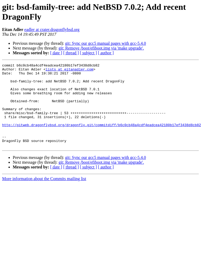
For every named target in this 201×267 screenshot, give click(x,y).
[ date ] (56, 53)
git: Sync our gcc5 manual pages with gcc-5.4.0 (105, 43)
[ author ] (106, 53)
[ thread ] (71, 53)
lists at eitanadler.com (69, 70)
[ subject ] (88, 53)
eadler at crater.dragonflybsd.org (52, 29)
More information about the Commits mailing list (44, 195)
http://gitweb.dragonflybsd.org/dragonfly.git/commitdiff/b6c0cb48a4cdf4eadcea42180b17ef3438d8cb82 (101, 137)
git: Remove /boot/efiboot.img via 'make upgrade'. (101, 48)
